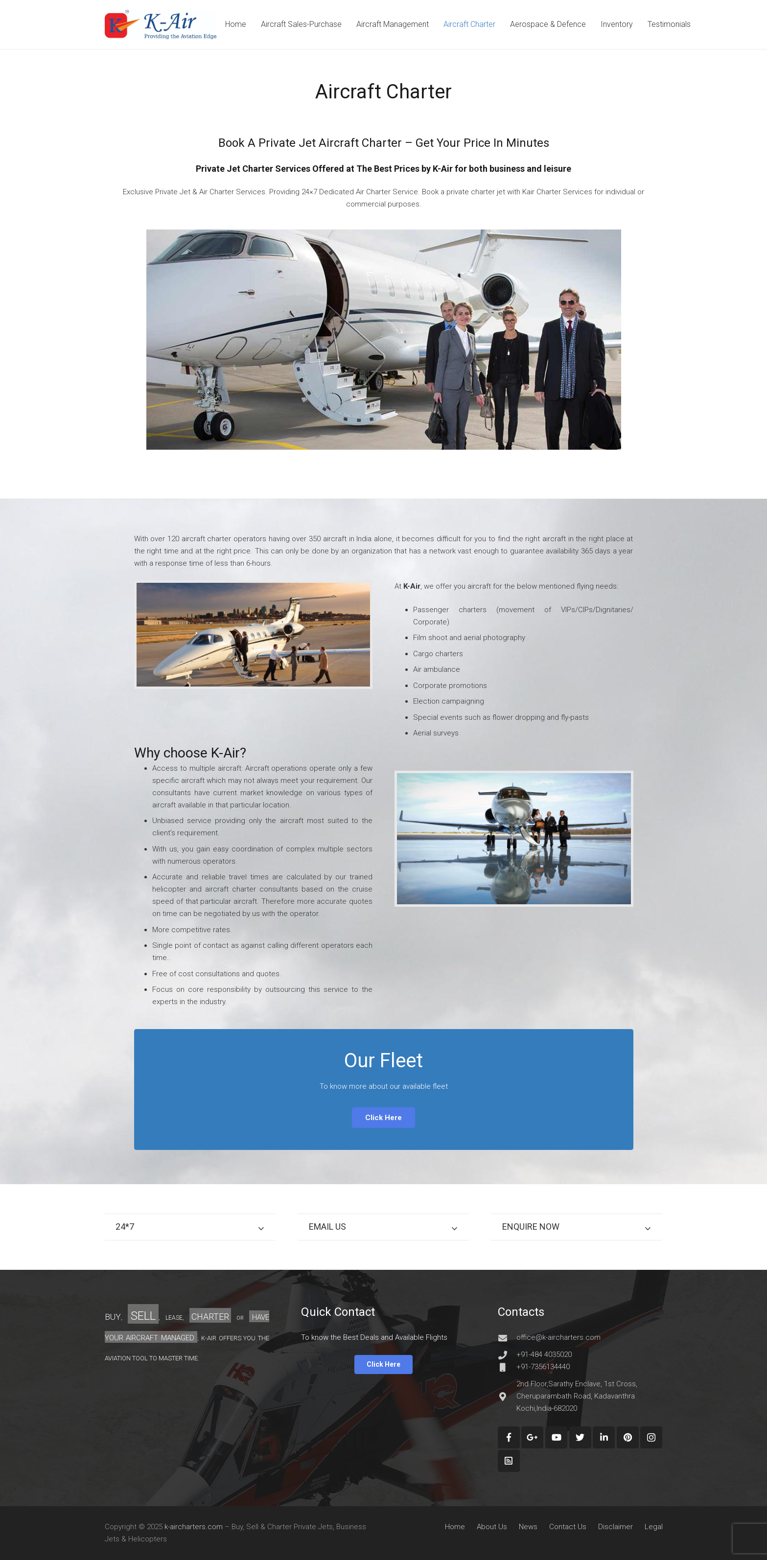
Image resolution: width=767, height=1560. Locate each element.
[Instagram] (651, 1437)
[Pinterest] (628, 1437)
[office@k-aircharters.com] (507, 1337)
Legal (654, 1526)
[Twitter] (580, 1437)
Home (455, 1526)
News (528, 1526)
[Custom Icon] (509, 1461)
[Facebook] (509, 1437)
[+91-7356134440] (507, 1367)
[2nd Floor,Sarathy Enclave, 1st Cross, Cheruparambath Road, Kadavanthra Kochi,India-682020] (507, 1396)
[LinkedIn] (604, 1437)
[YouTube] (556, 1437)
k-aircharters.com (193, 1526)
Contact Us (567, 1526)
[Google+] (532, 1437)
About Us (492, 1526)
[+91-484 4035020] (507, 1355)
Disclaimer (615, 1526)
